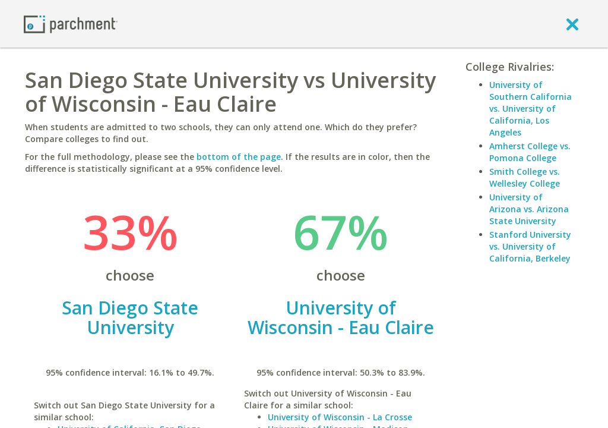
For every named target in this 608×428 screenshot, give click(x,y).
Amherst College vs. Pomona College (530, 151)
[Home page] (71, 23)
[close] (572, 24)
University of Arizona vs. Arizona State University (529, 208)
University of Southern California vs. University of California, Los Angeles (530, 108)
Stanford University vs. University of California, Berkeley (530, 246)
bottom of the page (239, 156)
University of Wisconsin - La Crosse (340, 417)
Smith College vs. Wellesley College (524, 177)
